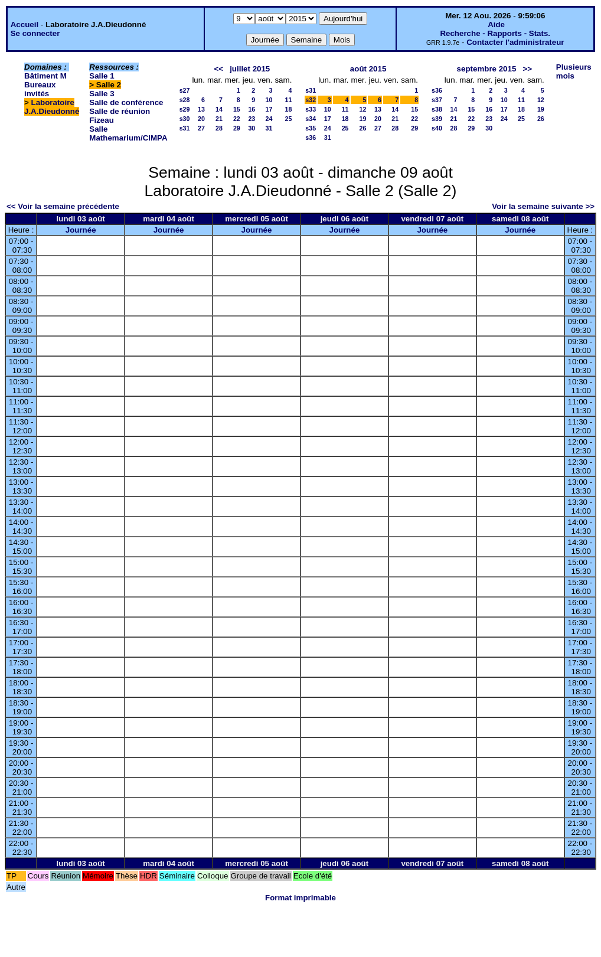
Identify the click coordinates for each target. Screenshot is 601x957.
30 (251, 128)
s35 (310, 128)
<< (218, 68)
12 (363, 109)
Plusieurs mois (574, 71)
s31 (184, 128)
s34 (310, 118)
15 (236, 109)
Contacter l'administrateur (515, 42)
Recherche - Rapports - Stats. (495, 33)
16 (251, 109)
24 (269, 118)
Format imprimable (300, 897)
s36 (310, 137)
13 (201, 109)
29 (236, 128)
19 (363, 118)
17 (269, 109)
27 (201, 128)
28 (219, 128)
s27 (184, 90)
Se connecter (35, 33)
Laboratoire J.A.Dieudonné (51, 107)
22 (236, 118)
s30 (184, 118)
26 (363, 128)
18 (288, 109)
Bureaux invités (39, 89)
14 (219, 109)
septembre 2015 (487, 68)
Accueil (24, 24)
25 (288, 118)
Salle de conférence (126, 102)
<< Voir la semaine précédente (62, 206)
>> (527, 68)
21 (219, 118)
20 (201, 118)
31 (269, 128)
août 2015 (368, 68)
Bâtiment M (45, 75)
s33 (310, 109)
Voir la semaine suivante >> (543, 206)
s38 (437, 109)
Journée (81, 230)
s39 (437, 118)
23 (251, 118)
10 (269, 99)
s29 (184, 109)
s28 (184, 99)
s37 (437, 99)
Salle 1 (101, 75)
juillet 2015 (250, 68)
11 (288, 99)
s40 (437, 128)
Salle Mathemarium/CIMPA (128, 133)
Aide (496, 24)
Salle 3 (101, 93)
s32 (310, 99)
